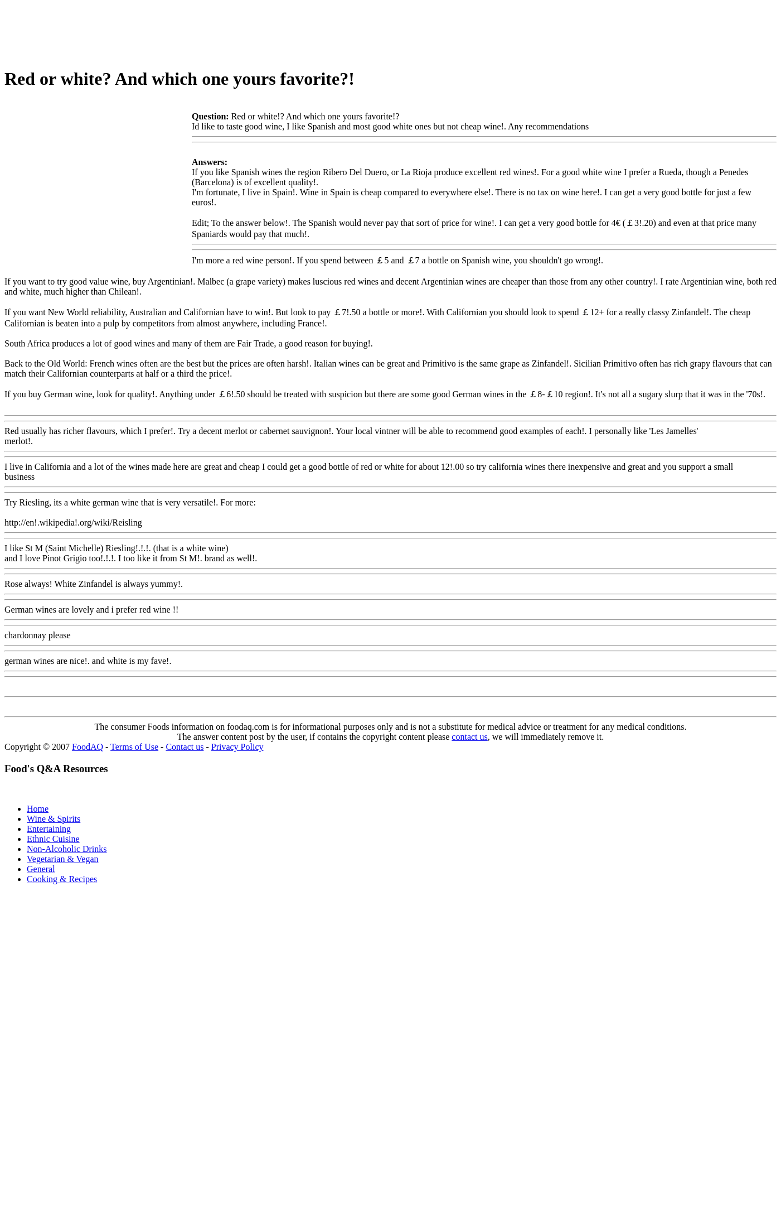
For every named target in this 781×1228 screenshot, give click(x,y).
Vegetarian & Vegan (63, 859)
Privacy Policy (237, 747)
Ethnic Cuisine (53, 839)
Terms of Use (134, 747)
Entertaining (49, 829)
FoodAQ (87, 747)
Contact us (184, 747)
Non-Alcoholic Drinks (67, 849)
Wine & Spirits (53, 819)
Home (37, 808)
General (41, 869)
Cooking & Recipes (62, 879)
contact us (469, 736)
